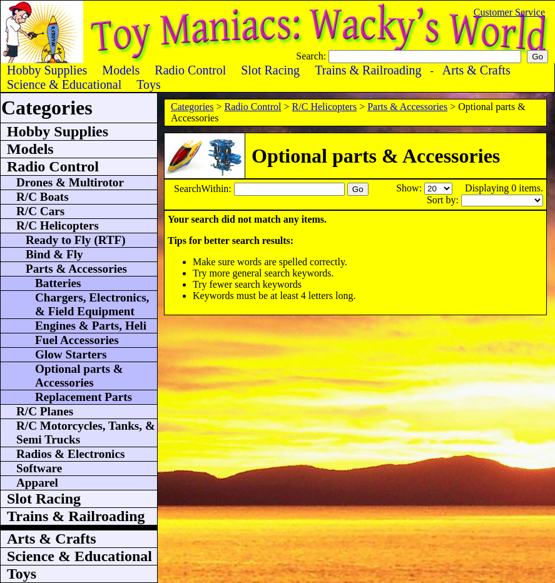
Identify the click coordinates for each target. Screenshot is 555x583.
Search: (312, 56)
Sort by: (444, 200)
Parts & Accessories (407, 106)
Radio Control (252, 106)
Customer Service (509, 12)
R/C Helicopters (324, 106)
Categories (192, 106)
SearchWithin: (204, 188)
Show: (410, 188)
